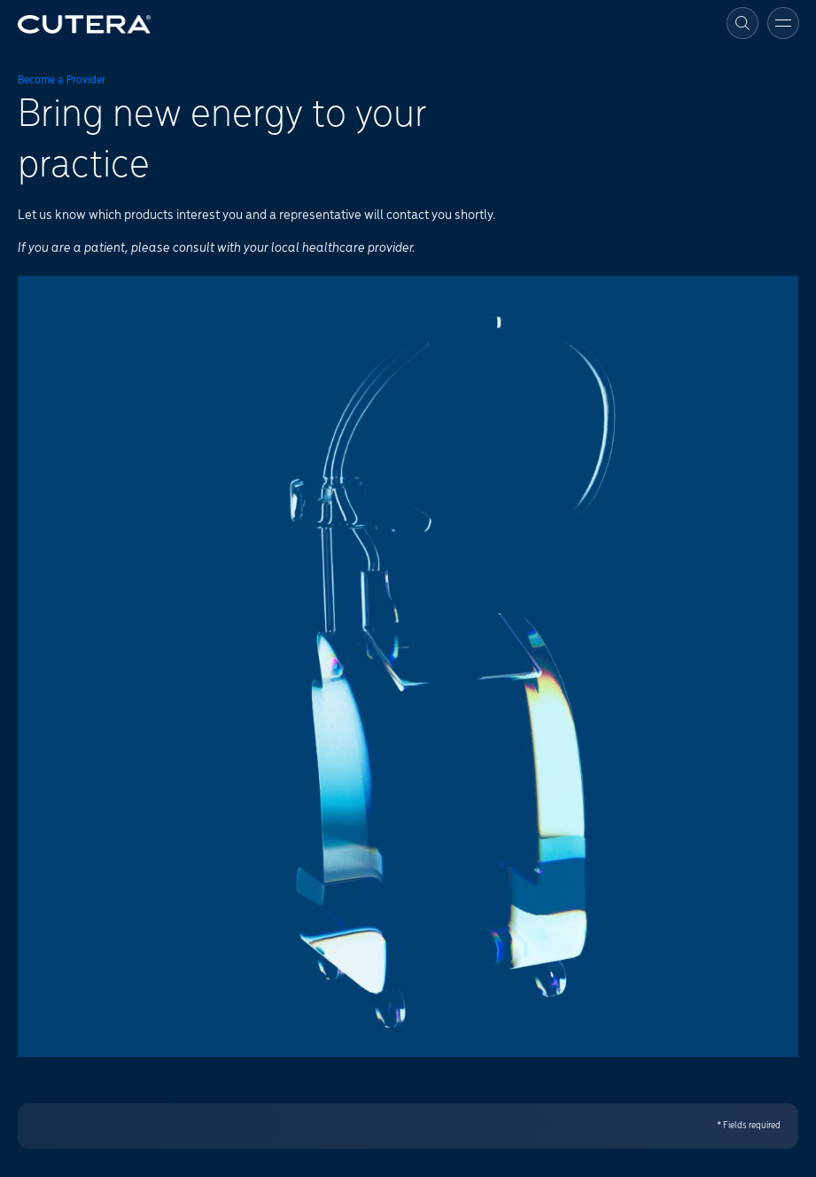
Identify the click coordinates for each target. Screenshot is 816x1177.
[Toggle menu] (783, 23)
